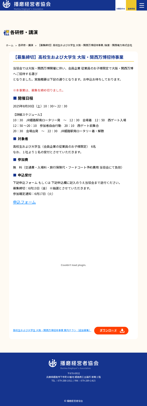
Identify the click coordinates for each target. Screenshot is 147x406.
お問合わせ (120, 8)
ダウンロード (108, 330)
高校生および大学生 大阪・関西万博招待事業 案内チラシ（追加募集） (52, 330)
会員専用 (131, 8)
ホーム (9, 45)
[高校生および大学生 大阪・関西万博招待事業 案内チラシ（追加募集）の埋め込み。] (73, 265)
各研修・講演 (25, 45)
